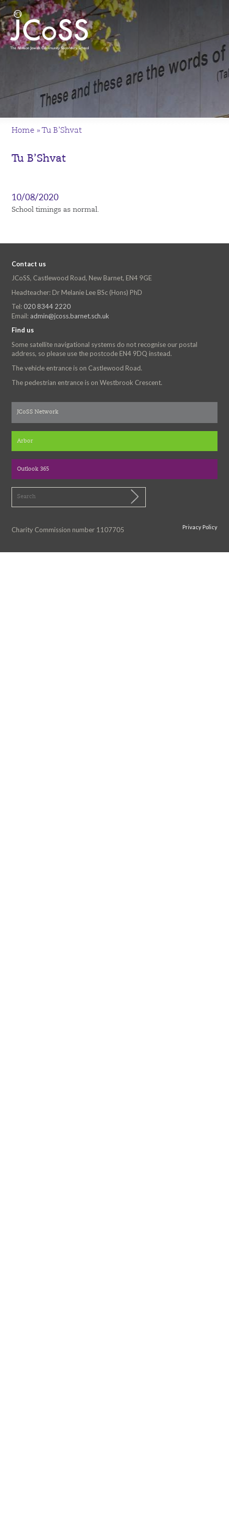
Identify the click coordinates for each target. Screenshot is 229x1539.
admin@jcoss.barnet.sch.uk (69, 316)
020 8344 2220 (47, 306)
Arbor (25, 441)
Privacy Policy (199, 527)
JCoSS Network (38, 412)
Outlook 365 (33, 469)
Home (23, 131)
